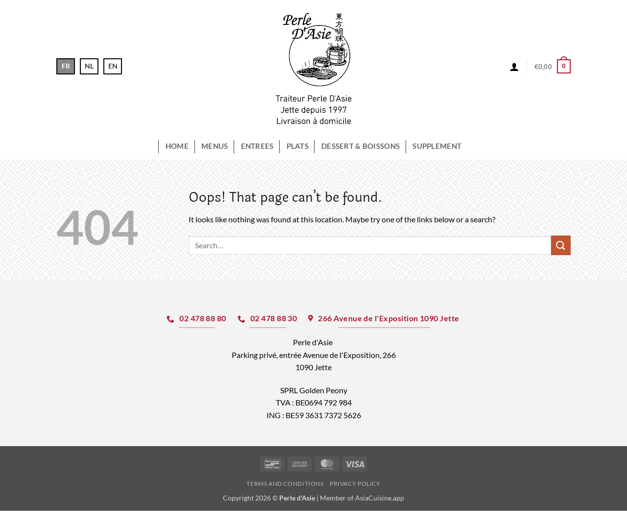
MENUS (214, 146)
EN (113, 66)
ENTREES (257, 146)
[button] (514, 66)
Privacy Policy (355, 483)
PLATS (298, 146)
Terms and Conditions (284, 483)
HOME (177, 146)
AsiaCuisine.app (379, 498)
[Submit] (561, 245)
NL (89, 66)
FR (66, 66)
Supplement (436, 146)
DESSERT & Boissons (360, 146)
